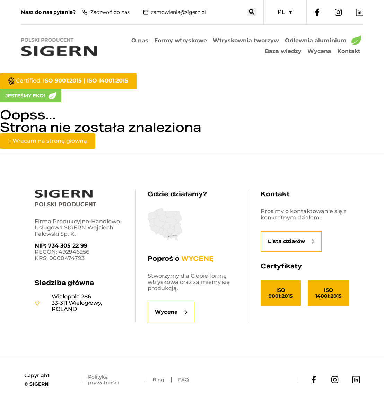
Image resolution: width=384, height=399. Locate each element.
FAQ (183, 379)
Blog (158, 379)
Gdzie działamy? (177, 194)
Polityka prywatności (103, 380)
